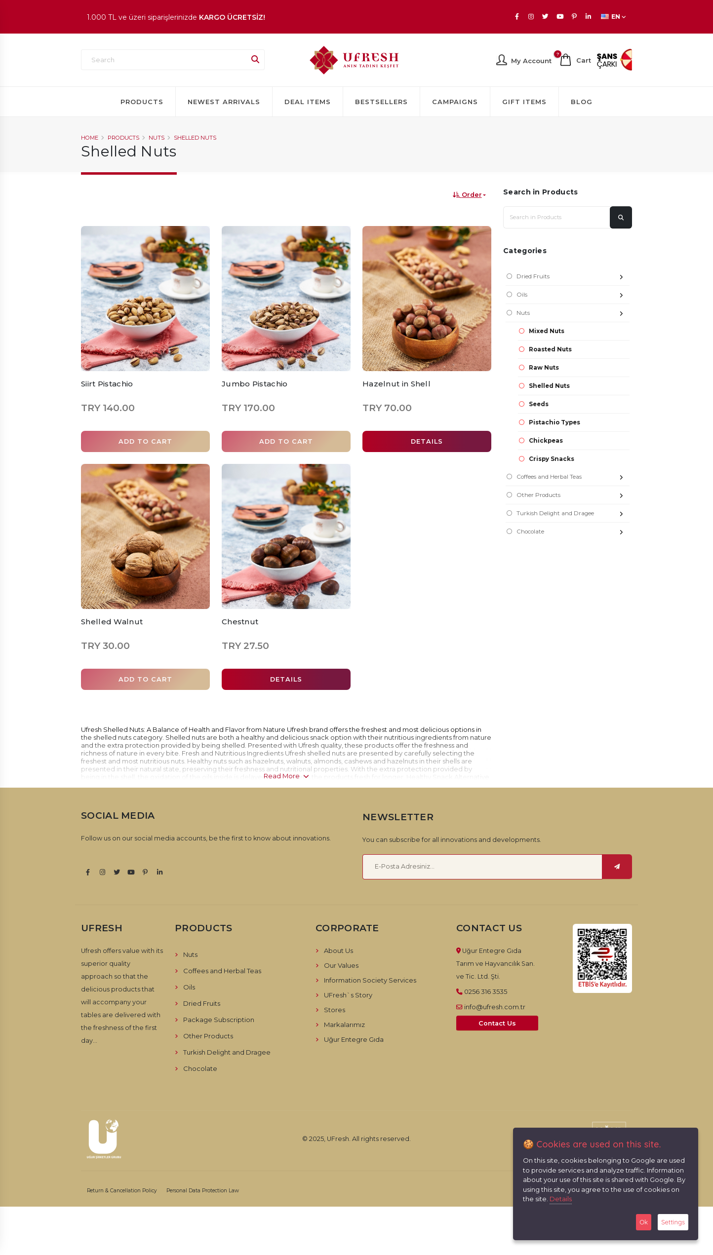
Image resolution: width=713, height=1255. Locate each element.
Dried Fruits (573, 277)
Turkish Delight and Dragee (573, 514)
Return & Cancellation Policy (122, 1190)
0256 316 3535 (485, 991)
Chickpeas (546, 440)
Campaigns (455, 102)
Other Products (573, 496)
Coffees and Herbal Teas (573, 478)
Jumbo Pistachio (255, 383)
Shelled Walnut (112, 621)
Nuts (156, 137)
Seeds (539, 404)
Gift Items (524, 102)
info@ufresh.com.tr (494, 1007)
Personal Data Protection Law (202, 1190)
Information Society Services (370, 980)
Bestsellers (381, 102)
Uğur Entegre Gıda (354, 1039)
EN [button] (613, 16)
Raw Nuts (544, 367)
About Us (338, 950)
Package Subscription (218, 1020)
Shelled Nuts (195, 137)
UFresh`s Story (348, 995)
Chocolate (573, 533)
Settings (673, 1222)
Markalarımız (344, 1024)
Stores (334, 1010)
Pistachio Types (554, 422)
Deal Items (307, 102)
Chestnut (240, 621)
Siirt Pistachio (107, 383)
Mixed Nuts (546, 331)
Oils (573, 296)
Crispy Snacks (551, 459)
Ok (643, 1222)
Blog (582, 102)
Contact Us (497, 1023)
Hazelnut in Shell (396, 383)
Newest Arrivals (224, 102)
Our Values (341, 965)
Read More (286, 776)
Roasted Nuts (550, 349)
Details (561, 1199)
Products (141, 102)
